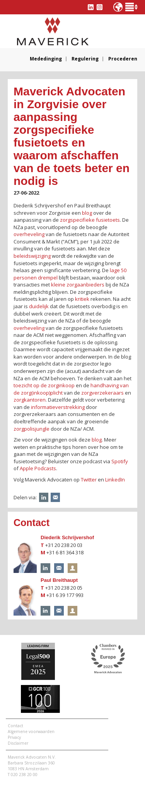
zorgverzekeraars (102, 392)
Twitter (89, 479)
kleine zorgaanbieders (77, 284)
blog (87, 212)
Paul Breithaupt (59, 580)
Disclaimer (18, 743)
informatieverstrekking (58, 407)
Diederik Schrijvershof (67, 537)
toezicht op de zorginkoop (44, 385)
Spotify (119, 461)
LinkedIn (115, 479)
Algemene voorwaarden (31, 731)
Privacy (14, 737)
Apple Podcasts (38, 468)
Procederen (122, 59)
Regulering (85, 59)
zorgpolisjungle (31, 428)
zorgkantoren (30, 399)
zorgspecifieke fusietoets (90, 219)
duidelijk (39, 306)
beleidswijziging (32, 255)
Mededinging (46, 59)
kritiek (82, 298)
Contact (15, 725)
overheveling (29, 234)
